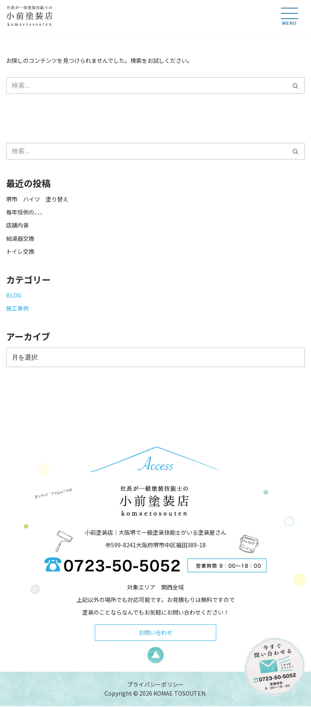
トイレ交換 (20, 251)
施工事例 (17, 308)
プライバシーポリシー (155, 685)
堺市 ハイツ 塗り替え (40, 199)
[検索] (146, 85)
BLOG (13, 295)
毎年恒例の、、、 (26, 212)
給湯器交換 (20, 238)
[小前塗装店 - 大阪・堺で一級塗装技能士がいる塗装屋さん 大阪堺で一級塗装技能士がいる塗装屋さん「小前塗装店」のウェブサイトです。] (30, 16)
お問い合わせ (155, 633)
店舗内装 (17, 225)
